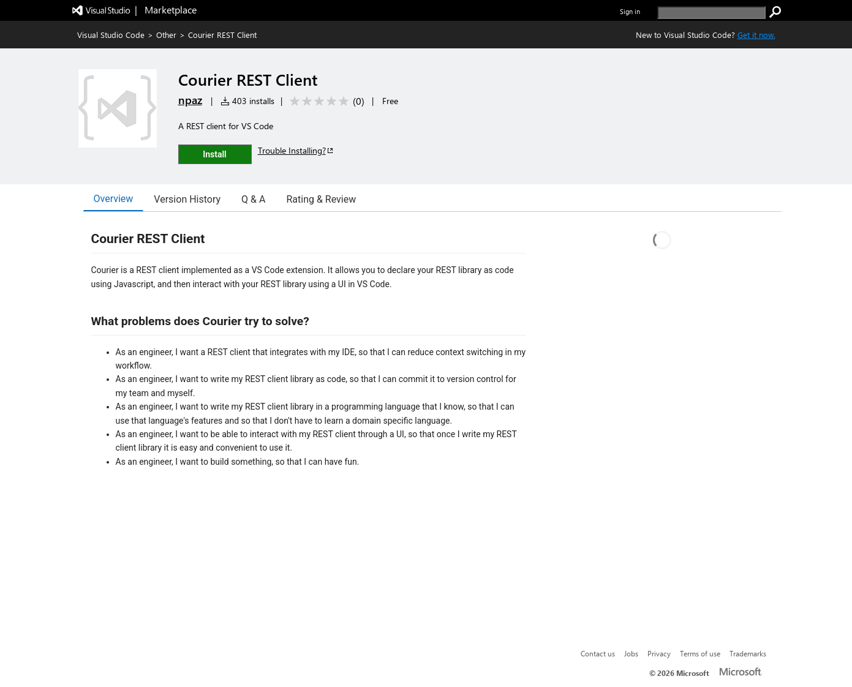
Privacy (659, 653)
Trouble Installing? (296, 150)
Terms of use (700, 653)
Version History (187, 199)
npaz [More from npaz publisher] (190, 99)
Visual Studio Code (111, 34)
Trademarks (747, 653)
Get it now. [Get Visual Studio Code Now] (756, 34)
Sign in (630, 11)
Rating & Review (321, 199)
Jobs (631, 653)
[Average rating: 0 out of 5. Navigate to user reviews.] (325, 101)
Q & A (253, 199)
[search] (711, 12)
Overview (114, 199)
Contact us (598, 653)
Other (166, 34)
